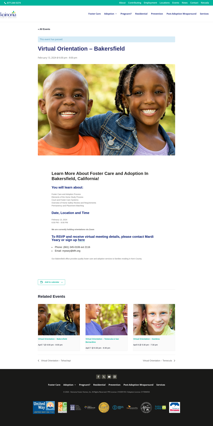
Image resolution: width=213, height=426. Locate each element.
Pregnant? (126, 14)
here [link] (81, 240)
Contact (194, 3)
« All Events (44, 29)
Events (175, 3)
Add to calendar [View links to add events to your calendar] (52, 282)
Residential (141, 14)
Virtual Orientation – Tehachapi (55, 360)
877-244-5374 (14, 2)
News (185, 3)
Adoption (109, 14)
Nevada (205, 3)
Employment (150, 3)
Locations (165, 3)
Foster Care (94, 14)
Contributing (134, 3)
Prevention (157, 14)
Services (204, 14)
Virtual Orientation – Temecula (158, 360)
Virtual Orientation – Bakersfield (52, 339)
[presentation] (59, 319)
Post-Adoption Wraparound (181, 14)
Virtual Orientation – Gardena (146, 339)
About (122, 3)
